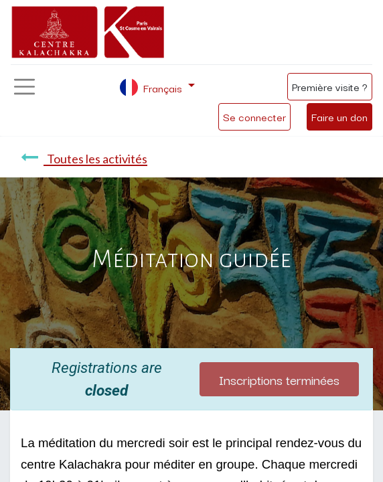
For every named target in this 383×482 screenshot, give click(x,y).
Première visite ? (330, 86)
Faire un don (339, 116)
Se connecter (254, 116)
